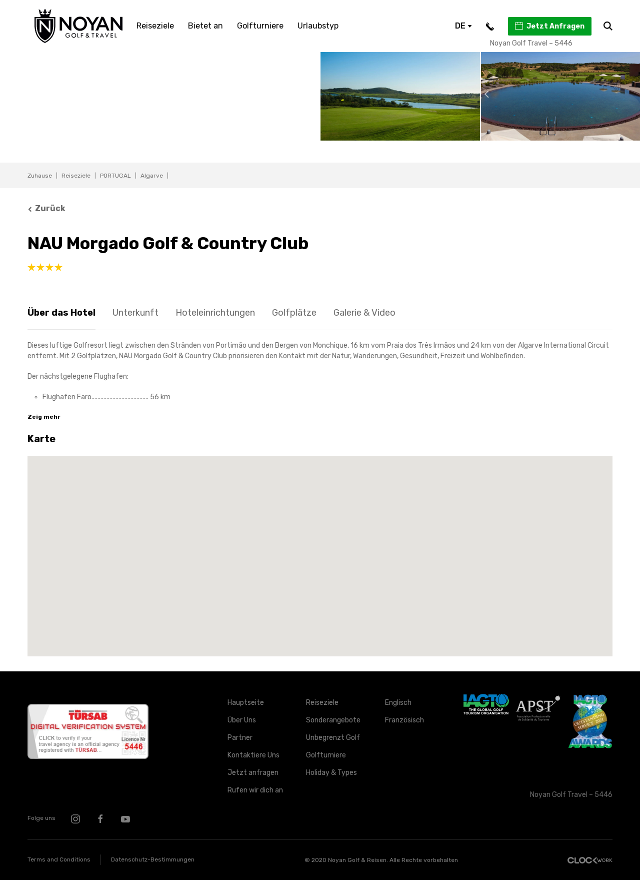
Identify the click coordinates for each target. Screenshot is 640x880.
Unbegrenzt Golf (333, 737)
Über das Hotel (62, 312)
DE (463, 26)
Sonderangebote (333, 720)
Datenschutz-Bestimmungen (152, 859)
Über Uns (242, 720)
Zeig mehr (44, 416)
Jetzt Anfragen (549, 26)
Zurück (47, 208)
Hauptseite (246, 702)
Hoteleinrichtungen (215, 312)
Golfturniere (260, 26)
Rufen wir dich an (255, 790)
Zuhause (40, 175)
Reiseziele (155, 26)
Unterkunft (135, 312)
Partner (240, 737)
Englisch (398, 702)
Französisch (404, 720)
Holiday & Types (331, 772)
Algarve (151, 175)
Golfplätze (294, 312)
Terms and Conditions (59, 859)
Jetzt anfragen (253, 772)
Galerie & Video (365, 312)
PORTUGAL (115, 175)
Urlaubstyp (318, 26)
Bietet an (205, 26)
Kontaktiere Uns (254, 755)
